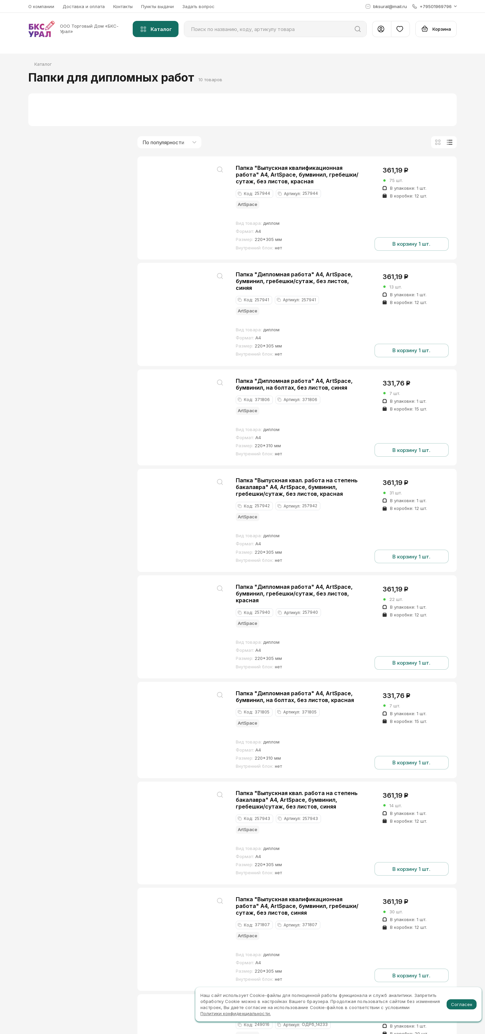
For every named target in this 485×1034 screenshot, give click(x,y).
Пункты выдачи (157, 6)
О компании (41, 6)
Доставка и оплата (84, 6)
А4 (46, 337)
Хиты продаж (58, 199)
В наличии (54, 189)
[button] (434, 6)
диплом (51, 307)
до (97, 230)
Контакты (123, 6)
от (54, 230)
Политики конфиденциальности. (235, 1013)
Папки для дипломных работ (74, 159)
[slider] (36, 242)
